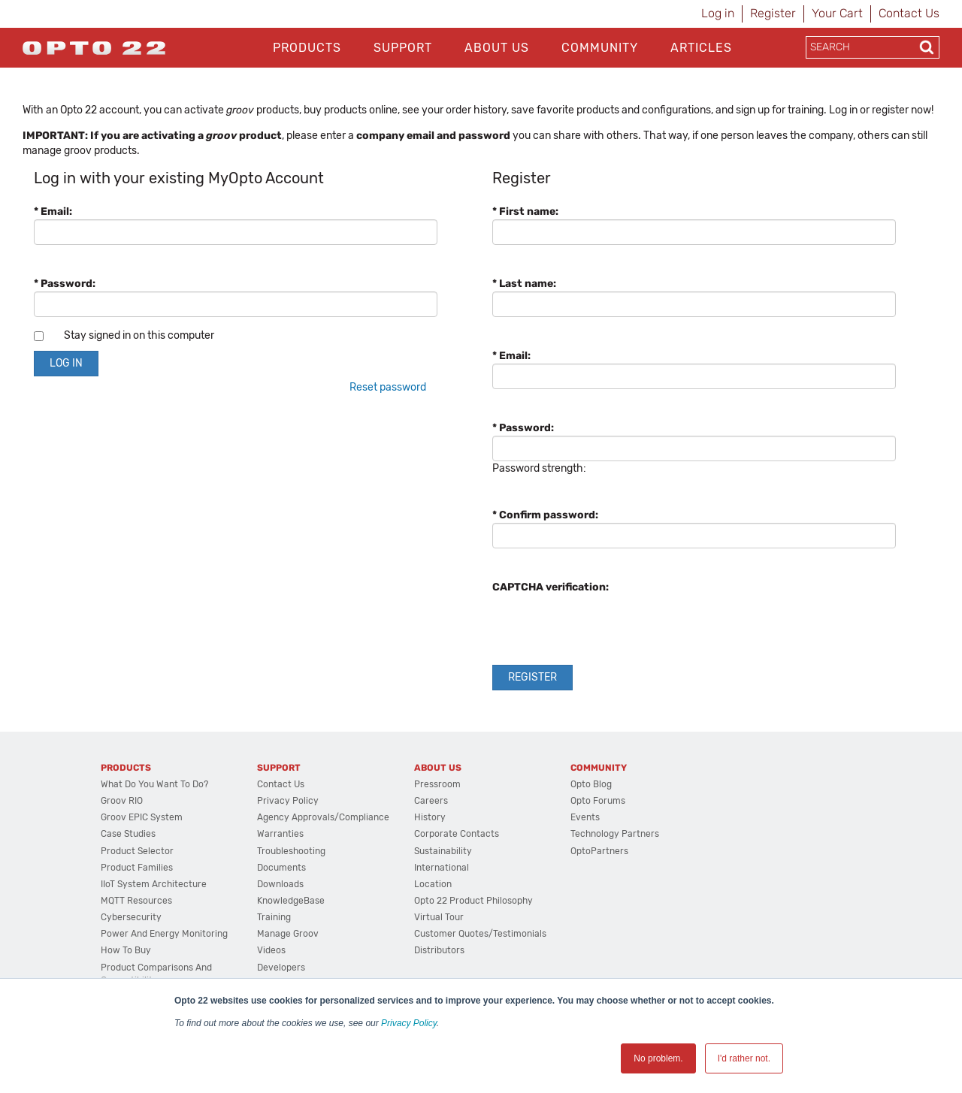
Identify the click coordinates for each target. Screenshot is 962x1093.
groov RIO (122, 801)
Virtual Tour (439, 917)
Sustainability (443, 851)
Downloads (280, 884)
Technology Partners (614, 834)
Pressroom (437, 784)
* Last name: (524, 283)
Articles (701, 48)
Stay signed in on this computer (139, 335)
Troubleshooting (291, 851)
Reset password (387, 387)
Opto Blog (591, 784)
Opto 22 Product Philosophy (473, 900)
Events (585, 817)
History (430, 817)
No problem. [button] (658, 1058)
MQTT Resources (136, 900)
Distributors (439, 950)
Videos (271, 950)
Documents (281, 867)
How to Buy (126, 950)
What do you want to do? (154, 784)
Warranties (280, 834)
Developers (281, 967)
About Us (496, 48)
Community (599, 48)
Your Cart (837, 13)
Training (274, 917)
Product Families (137, 867)
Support (403, 48)
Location (433, 884)
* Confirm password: (545, 515)
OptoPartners (599, 851)
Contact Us (909, 13)
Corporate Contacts (456, 834)
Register (773, 13)
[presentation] (606, 624)
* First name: (525, 211)
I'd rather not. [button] (744, 1058)
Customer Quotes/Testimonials (480, 933)
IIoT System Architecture (154, 884)
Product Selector (137, 851)
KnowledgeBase (291, 900)
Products (307, 48)
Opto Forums (597, 801)
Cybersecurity (131, 917)
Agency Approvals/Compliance (323, 817)
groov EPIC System (142, 817)
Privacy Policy (409, 1023)
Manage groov (288, 933)
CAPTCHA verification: (550, 587)
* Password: (64, 283)
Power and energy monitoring (164, 933)
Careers (431, 801)
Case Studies (128, 834)
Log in (717, 13)
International (441, 867)
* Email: (53, 211)
